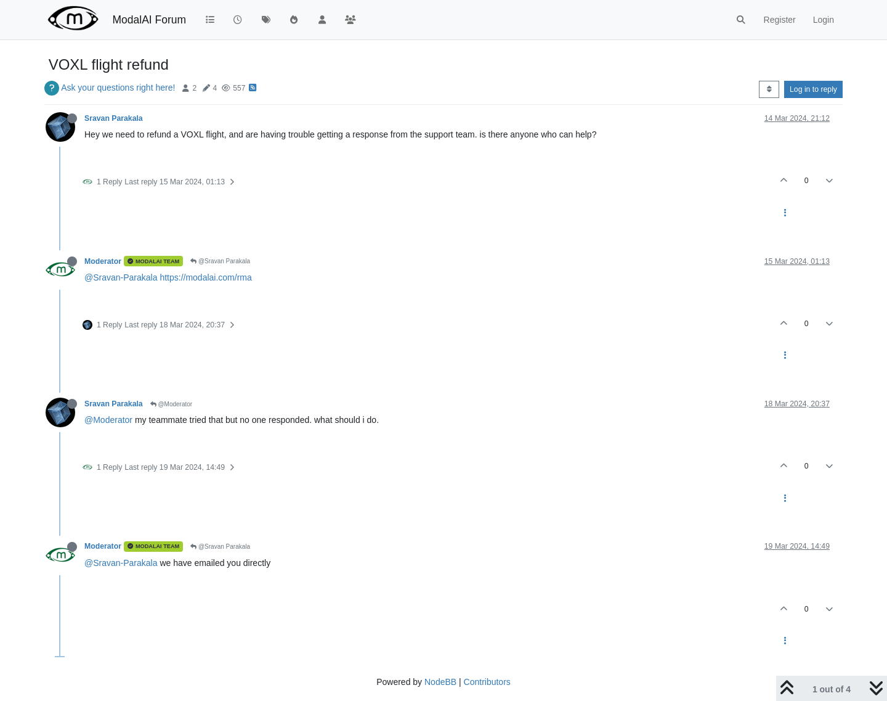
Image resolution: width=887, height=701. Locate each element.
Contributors (487, 682)
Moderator (102, 261)
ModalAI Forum (149, 20)
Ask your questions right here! (118, 87)
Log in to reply (813, 89)
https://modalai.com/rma (205, 277)
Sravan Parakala (113, 118)
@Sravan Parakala (220, 261)
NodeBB (440, 682)
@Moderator (171, 404)
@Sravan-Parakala (121, 277)
